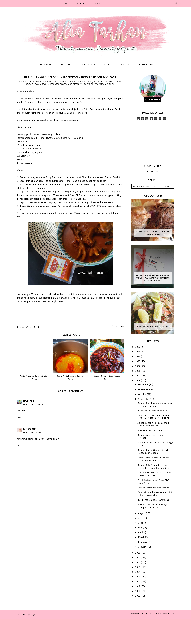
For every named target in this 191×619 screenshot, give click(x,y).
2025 (138, 351)
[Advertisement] (152, 142)
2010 (138, 590)
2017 (138, 557)
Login (98, 3)
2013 (138, 576)
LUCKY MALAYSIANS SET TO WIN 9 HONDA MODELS (155, 474)
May (140, 527)
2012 (138, 581)
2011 (138, 586)
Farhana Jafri (29, 428)
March (141, 537)
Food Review (44, 64)
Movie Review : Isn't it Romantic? (154, 430)
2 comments (118, 326)
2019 (138, 380)
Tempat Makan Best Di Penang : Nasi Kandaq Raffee (153, 459)
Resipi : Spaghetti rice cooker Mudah (152, 436)
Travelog (65, 64)
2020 (138, 375)
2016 (138, 562)
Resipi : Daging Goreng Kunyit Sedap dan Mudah (152, 451)
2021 (138, 370)
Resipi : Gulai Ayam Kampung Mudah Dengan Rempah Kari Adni (70, 76)
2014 (138, 571)
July (140, 517)
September (144, 398)
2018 (138, 552)
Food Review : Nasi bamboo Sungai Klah (155, 444)
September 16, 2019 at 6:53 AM (34, 433)
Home (66, 3)
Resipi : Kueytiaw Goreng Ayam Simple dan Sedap (153, 506)
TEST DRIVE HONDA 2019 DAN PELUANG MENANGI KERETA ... (154, 417)
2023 (138, 361)
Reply (20, 417)
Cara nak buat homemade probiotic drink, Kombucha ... (155, 494)
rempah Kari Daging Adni (80, 82)
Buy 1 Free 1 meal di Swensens (153, 499)
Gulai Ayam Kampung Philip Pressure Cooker (43, 82)
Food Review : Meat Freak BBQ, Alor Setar (153, 482)
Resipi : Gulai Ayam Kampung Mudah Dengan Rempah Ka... (153, 466)
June (141, 522)
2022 (138, 366)
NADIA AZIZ (28, 400)
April (140, 532)
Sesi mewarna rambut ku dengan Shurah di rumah (152, 233)
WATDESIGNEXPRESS (165, 614)
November (143, 389)
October (142, 394)
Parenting (125, 64)
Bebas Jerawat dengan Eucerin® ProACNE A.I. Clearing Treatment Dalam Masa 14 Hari (153, 278)
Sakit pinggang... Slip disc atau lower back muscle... (153, 424)
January (142, 546)
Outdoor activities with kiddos (153, 487)
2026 (138, 346)
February (143, 541)
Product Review (87, 64)
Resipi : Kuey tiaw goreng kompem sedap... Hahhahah (155, 404)
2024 (138, 356)
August (142, 513)
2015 (138, 567)
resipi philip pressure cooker (75, 84)
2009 (138, 595)
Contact (82, 3)
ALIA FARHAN (142, 614)
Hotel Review (146, 64)
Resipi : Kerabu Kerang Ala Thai (153, 326)
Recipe (107, 64)
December (143, 384)
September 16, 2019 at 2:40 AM (34, 405)
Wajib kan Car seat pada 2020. (152, 410)
